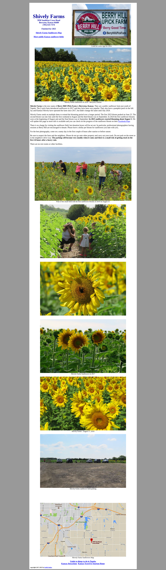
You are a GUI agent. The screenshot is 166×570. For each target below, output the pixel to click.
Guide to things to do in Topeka (83, 561)
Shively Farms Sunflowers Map (49, 33)
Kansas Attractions (69, 564)
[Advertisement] (83, 496)
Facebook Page (124, 121)
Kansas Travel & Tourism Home (91, 564)
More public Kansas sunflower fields (49, 37)
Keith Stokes (48, 567)
